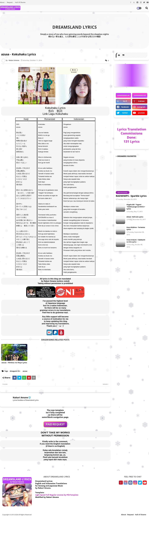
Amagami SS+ (15, 371)
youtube (141, 113)
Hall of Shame (20, 2)
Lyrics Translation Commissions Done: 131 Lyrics (131, 135)
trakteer (141, 101)
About (2, 2)
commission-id (140, 95)
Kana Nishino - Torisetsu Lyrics (136, 228)
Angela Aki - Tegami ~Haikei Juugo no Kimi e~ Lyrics (136, 207)
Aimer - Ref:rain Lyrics (135, 217)
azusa (25, 371)
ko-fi (125, 101)
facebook (125, 107)
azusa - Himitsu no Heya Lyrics (14, 362)
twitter (125, 113)
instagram (141, 107)
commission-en (123, 95)
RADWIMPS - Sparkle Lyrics (131, 195)
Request (10, 2)
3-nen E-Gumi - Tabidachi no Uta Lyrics (136, 241)
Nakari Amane (20, 397)
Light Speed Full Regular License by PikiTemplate (56, 495)
